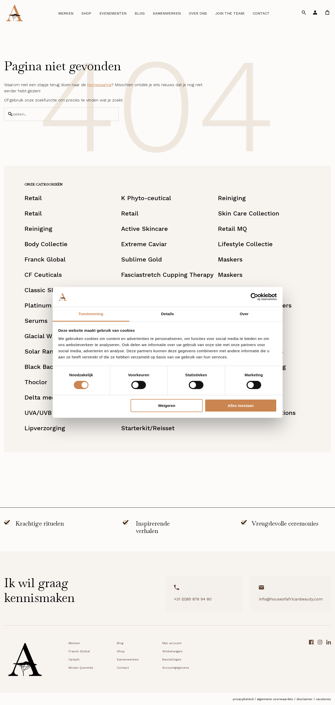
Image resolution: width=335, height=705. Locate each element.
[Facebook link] (311, 661)
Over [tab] (244, 314)
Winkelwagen (172, 651)
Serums (36, 320)
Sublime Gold (141, 259)
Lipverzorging (45, 428)
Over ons (198, 13)
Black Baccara (45, 366)
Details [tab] (167, 314)
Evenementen (112, 13)
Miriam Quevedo (80, 667)
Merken (65, 13)
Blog (140, 13)
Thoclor (36, 382)
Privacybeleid (243, 699)
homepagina (99, 84)
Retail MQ (232, 228)
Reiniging (232, 198)
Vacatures (323, 699)
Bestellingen (171, 659)
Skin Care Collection (248, 213)
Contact (261, 13)
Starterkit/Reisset (148, 428)
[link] (327, 12)
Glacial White (44, 336)
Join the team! (230, 13)
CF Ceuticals (43, 274)
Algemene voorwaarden (275, 699)
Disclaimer (304, 699)
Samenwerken (167, 13)
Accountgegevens (175, 667)
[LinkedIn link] (328, 661)
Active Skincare (144, 228)
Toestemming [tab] (90, 314)
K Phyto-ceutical (146, 198)
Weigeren (166, 405)
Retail (33, 198)
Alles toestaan (241, 405)
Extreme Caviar (144, 244)
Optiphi (73, 659)
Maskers (230, 259)
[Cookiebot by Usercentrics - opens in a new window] (254, 297)
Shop (86, 13)
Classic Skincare (49, 290)
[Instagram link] (320, 661)
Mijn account (171, 643)
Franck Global (45, 259)
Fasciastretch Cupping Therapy (167, 274)
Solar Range (43, 351)
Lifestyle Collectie (245, 244)
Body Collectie (46, 244)
